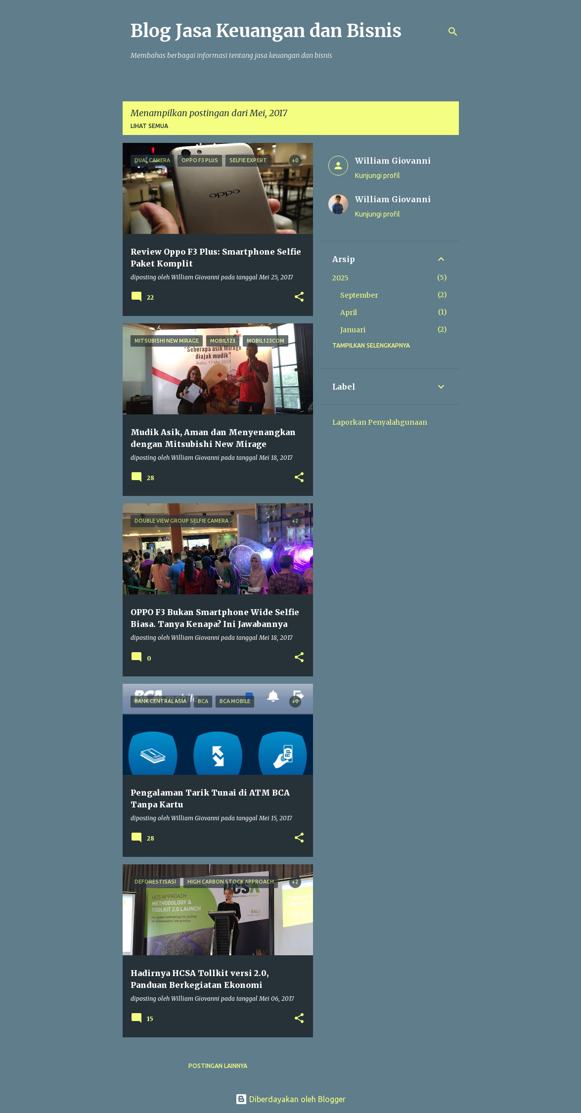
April (348, 312)
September (359, 295)
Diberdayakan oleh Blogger (290, 1099)
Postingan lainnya (217, 1066)
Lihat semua (149, 126)
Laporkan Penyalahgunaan (379, 422)
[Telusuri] (453, 32)
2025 (340, 277)
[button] (299, 297)
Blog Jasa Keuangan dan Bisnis (266, 31)
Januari (352, 329)
